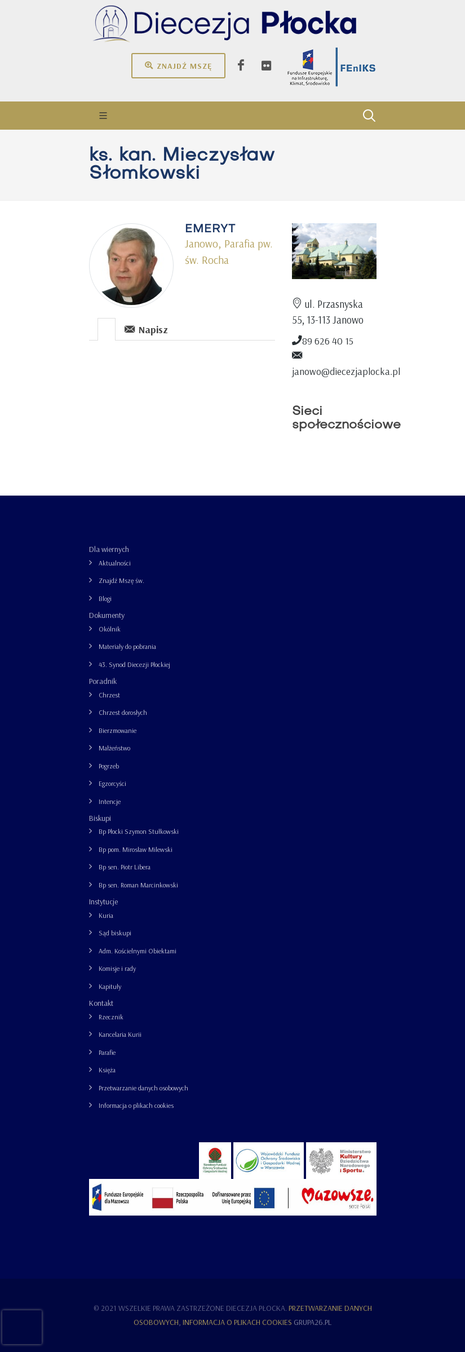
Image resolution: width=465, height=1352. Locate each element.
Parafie (107, 1052)
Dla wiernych (109, 549)
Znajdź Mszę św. (121, 580)
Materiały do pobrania (127, 646)
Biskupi (100, 818)
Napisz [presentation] (146, 329)
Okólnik (110, 629)
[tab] (107, 328)
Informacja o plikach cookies (136, 1105)
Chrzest (109, 695)
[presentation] (107, 329)
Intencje (110, 801)
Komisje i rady (117, 968)
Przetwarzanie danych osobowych (143, 1088)
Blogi (105, 598)
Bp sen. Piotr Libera (124, 867)
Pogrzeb (109, 766)
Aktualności (115, 563)
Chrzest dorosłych (123, 712)
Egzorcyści (112, 783)
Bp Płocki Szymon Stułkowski (139, 831)
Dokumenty (107, 615)
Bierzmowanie (117, 730)
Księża (107, 1070)
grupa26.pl (312, 1322)
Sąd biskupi (115, 933)
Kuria (106, 915)
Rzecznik (111, 1017)
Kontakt (101, 1003)
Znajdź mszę (178, 65)
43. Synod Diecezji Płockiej (134, 664)
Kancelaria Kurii (120, 1034)
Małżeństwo (114, 748)
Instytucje (103, 901)
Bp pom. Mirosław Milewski (135, 849)
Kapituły (110, 986)
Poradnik (103, 681)
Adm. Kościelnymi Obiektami (137, 951)
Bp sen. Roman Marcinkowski (138, 885)
